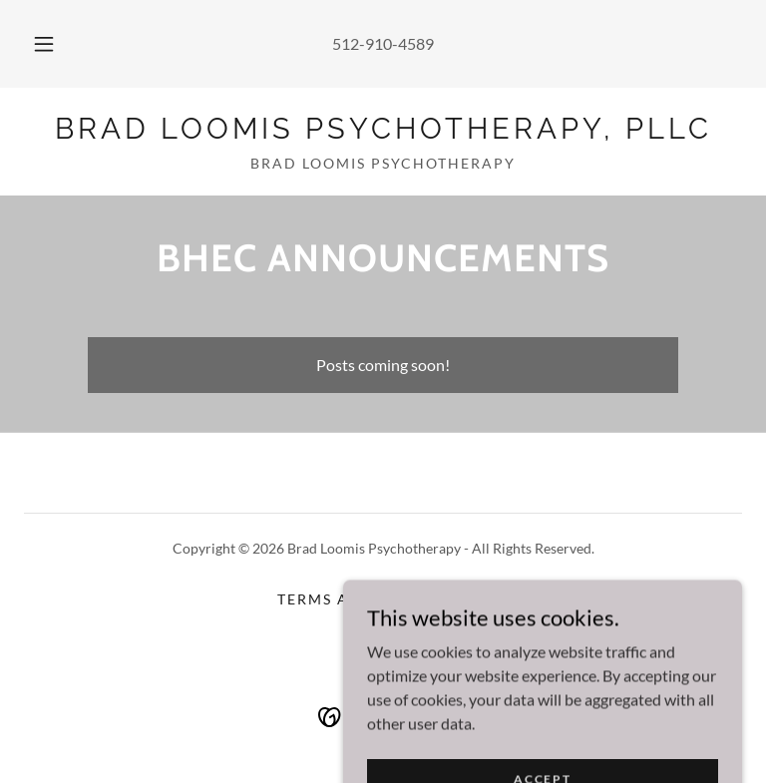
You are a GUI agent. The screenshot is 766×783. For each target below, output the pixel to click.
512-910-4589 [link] (383, 43)
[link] (383, 132)
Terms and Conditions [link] (382, 598)
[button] (55, 44)
